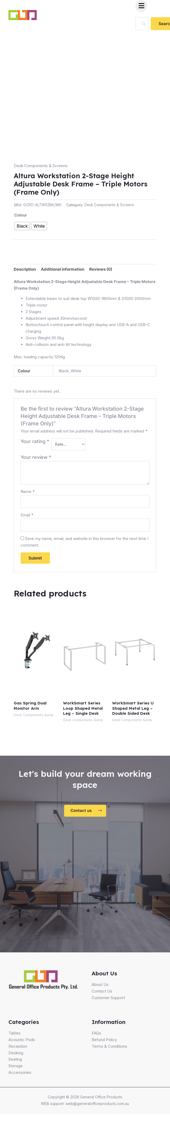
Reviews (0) (100, 269)
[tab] (25, 269)
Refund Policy (104, 1039)
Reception (17, 1046)
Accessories (19, 1072)
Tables (14, 1033)
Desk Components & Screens (41, 165)
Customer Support (108, 997)
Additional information (62, 269)
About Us (100, 984)
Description (25, 269)
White (76, 370)
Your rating (35, 441)
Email (27, 515)
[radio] (22, 226)
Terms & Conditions (109, 1046)
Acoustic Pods (21, 1039)
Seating (15, 1059)
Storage (15, 1065)
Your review (36, 457)
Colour (20, 215)
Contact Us (102, 991)
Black (64, 370)
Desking (15, 1052)
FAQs (96, 1033)
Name (28, 491)
